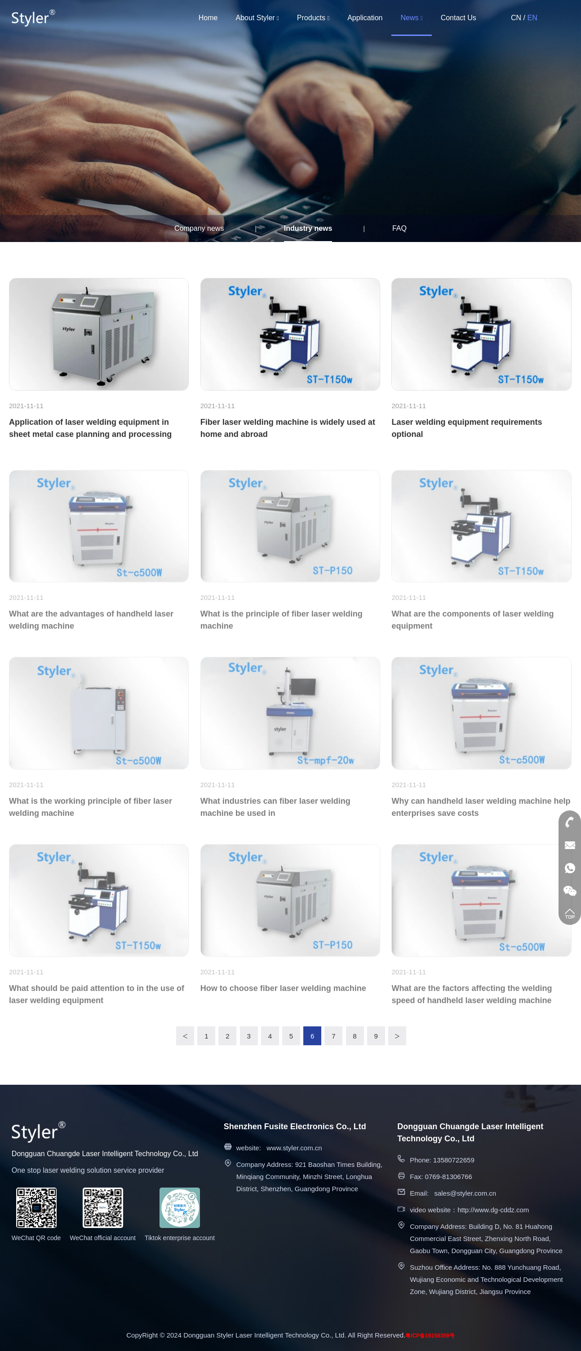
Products (313, 18)
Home (208, 18)
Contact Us (458, 18)
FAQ (399, 228)
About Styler (257, 18)
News (411, 18)
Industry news (308, 228)
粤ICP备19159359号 (429, 1336)
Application (364, 18)
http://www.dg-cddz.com (493, 1210)
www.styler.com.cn (294, 1148)
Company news (199, 228)
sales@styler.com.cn (465, 1193)
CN (516, 18)
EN (532, 18)
